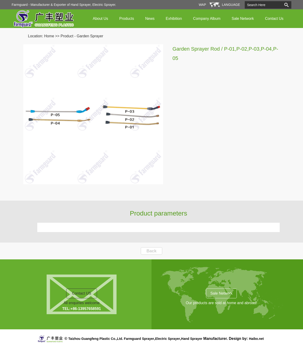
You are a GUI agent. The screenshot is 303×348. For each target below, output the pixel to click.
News (150, 19)
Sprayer (148, 339)
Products (126, 19)
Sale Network (243, 19)
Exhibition (174, 19)
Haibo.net (256, 339)
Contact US (81, 293)
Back (151, 251)
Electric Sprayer (167, 339)
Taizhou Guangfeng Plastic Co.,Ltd (95, 339)
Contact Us (274, 19)
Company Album (206, 19)
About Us (100, 19)
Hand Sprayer (191, 339)
